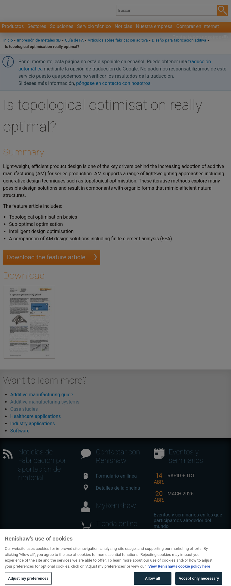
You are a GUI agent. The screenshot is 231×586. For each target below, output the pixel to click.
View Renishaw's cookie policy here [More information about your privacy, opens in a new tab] (179, 574)
